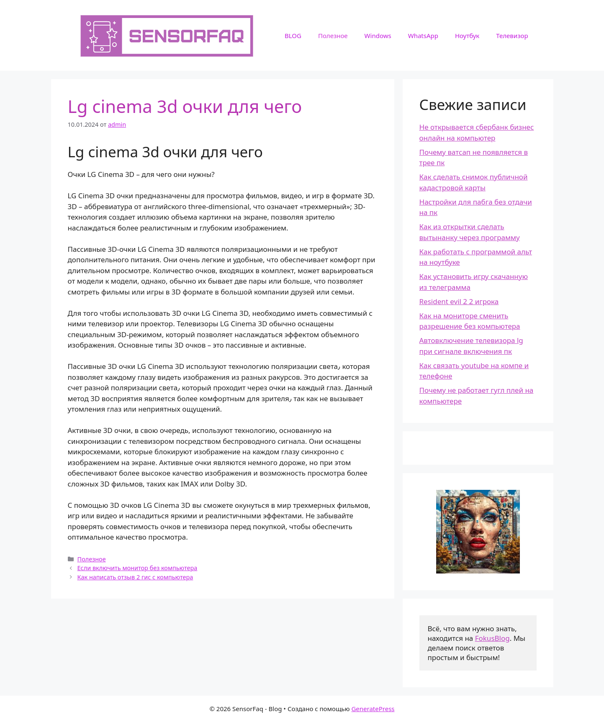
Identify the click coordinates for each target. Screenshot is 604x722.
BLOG (293, 35)
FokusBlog (492, 638)
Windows (378, 35)
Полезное (333, 35)
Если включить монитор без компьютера (137, 568)
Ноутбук (467, 35)
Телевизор (512, 35)
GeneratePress (372, 708)
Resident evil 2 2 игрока (459, 301)
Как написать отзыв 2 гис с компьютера (135, 577)
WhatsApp (423, 35)
